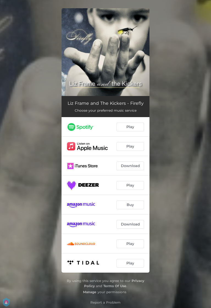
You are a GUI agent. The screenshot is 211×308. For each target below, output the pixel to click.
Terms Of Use (114, 286)
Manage (89, 292)
